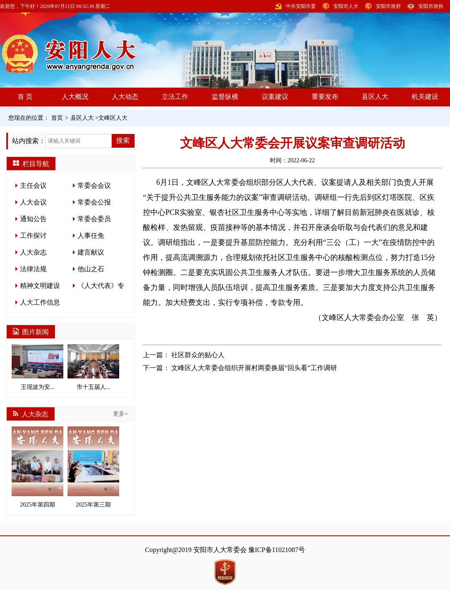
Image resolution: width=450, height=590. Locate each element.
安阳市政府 (388, 6)
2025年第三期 (93, 467)
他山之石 (91, 268)
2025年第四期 (37, 467)
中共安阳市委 (301, 6)
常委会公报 (94, 202)
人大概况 (75, 96)
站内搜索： (28, 140)
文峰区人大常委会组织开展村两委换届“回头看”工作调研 (254, 367)
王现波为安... (37, 367)
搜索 (123, 140)
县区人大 (375, 96)
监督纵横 (225, 96)
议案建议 (275, 96)
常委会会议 (94, 185)
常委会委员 (94, 218)
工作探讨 (33, 235)
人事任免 (91, 235)
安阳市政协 (430, 6)
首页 (57, 118)
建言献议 (91, 252)
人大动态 (125, 96)
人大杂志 (33, 252)
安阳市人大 (345, 6)
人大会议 (33, 202)
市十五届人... (93, 367)
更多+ (120, 414)
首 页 (25, 96)
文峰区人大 (113, 118)
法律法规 (33, 268)
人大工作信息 (40, 302)
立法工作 (175, 96)
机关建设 (425, 96)
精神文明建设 (40, 285)
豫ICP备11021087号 (276, 549)
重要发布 (325, 96)
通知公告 (33, 218)
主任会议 (33, 185)
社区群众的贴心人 (198, 354)
